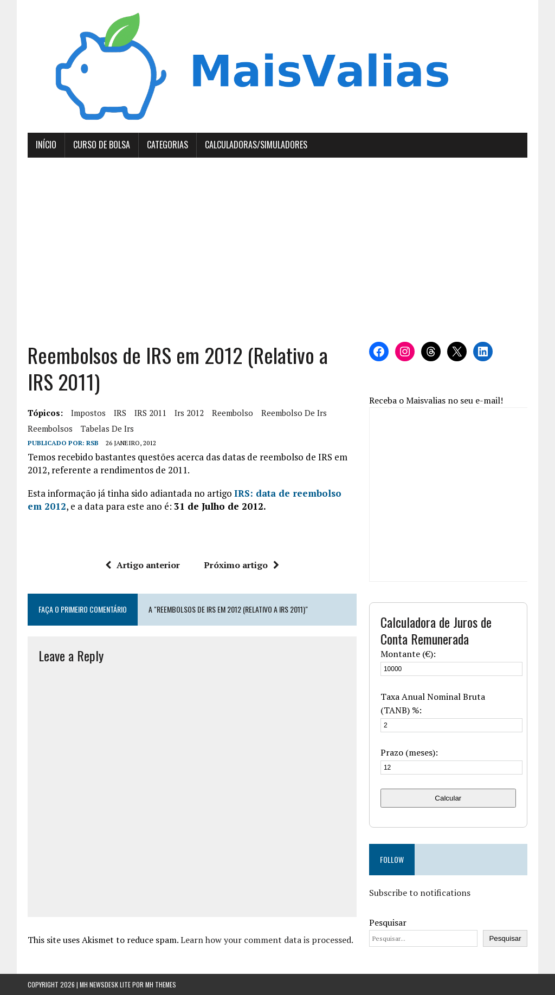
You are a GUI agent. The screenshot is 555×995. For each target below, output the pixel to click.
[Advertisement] (277, 250)
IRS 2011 (150, 412)
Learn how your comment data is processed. (266, 940)
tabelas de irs (107, 428)
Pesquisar (387, 922)
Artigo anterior (142, 565)
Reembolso (232, 412)
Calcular (448, 798)
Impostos (88, 412)
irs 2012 (189, 412)
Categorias (167, 144)
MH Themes (160, 984)
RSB (92, 443)
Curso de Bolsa (101, 144)
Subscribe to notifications (419, 893)
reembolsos (50, 428)
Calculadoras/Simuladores (256, 144)
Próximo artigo (241, 565)
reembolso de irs (294, 412)
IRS (120, 412)
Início (46, 144)
